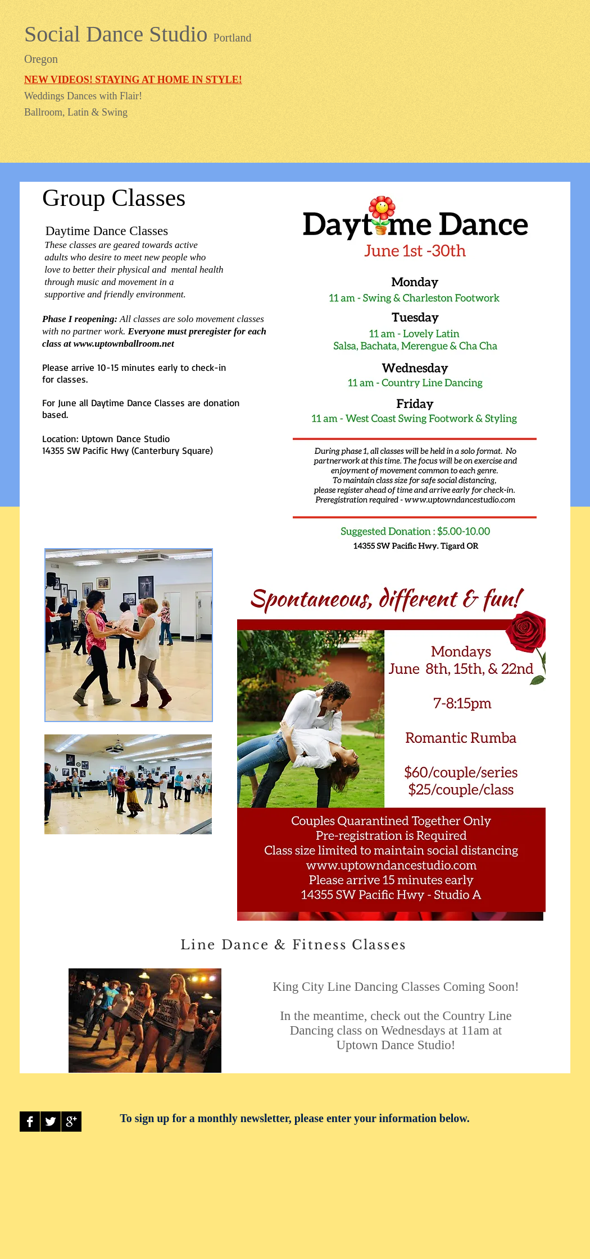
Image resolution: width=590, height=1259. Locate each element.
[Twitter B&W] (50, 1121)
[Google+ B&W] (71, 1121)
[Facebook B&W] (30, 1121)
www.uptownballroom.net (124, 343)
